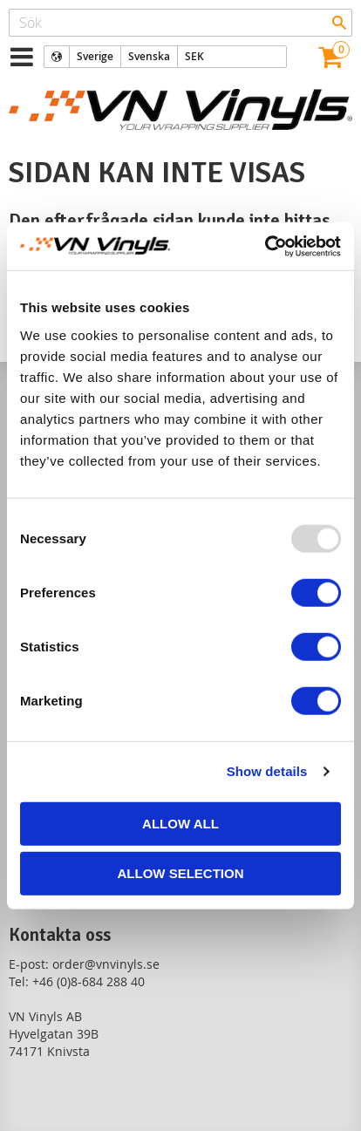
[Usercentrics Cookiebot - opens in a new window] (264, 246)
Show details (267, 771)
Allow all (180, 822)
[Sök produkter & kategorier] (180, 23)
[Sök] (339, 23)
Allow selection (181, 873)
